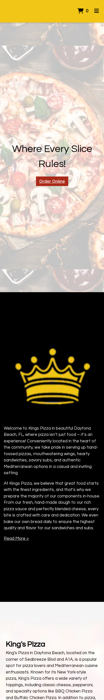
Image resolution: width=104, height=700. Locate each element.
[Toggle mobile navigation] (96, 11)
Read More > (16, 538)
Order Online (52, 181)
